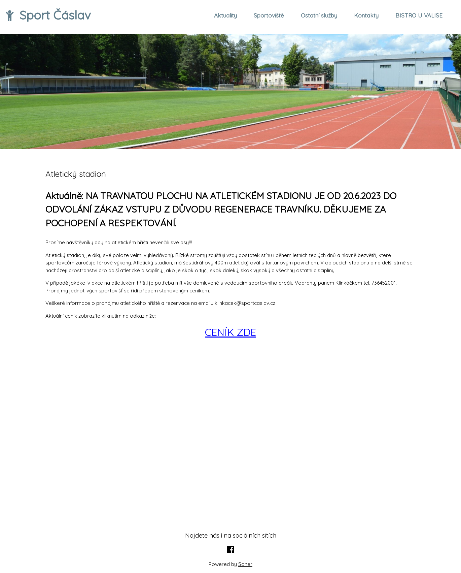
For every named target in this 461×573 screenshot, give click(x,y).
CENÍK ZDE (230, 332)
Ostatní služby (319, 15)
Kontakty (366, 15)
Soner (245, 564)
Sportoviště (269, 15)
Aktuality (225, 15)
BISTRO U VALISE (418, 15)
